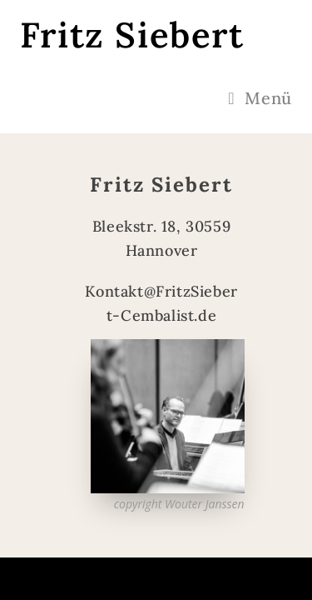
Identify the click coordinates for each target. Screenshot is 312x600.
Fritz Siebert (132, 35)
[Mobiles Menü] (260, 98)
